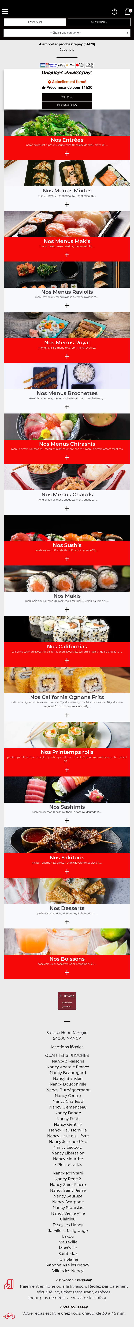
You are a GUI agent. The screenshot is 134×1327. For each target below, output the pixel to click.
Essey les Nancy (68, 1225)
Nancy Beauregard (68, 1072)
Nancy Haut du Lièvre (68, 1136)
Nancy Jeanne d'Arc (68, 1141)
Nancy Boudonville (68, 1084)
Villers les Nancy (67, 1271)
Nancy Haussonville (68, 1130)
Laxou (68, 1236)
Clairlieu (68, 1219)
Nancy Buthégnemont (68, 1090)
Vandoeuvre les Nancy (68, 1265)
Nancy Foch (68, 1118)
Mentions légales (67, 1047)
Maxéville (68, 1248)
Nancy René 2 (68, 1179)
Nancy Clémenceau (68, 1107)
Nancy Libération (67, 1153)
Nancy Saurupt (67, 1196)
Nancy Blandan (68, 1078)
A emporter (99, 22)
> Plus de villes (68, 1164)
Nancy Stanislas (68, 1207)
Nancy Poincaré (68, 1173)
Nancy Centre (68, 1095)
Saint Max (67, 1253)
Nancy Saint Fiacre (68, 1184)
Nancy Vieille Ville (68, 1213)
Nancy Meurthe (68, 1159)
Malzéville (68, 1242)
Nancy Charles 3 (68, 1101)
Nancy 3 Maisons (68, 1061)
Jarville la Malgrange (68, 1230)
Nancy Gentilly (68, 1124)
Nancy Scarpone (68, 1202)
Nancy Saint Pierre (68, 1190)
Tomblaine (68, 1259)
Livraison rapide (74, 1307)
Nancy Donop (68, 1113)
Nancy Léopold (67, 1147)
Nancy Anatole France (68, 1067)
